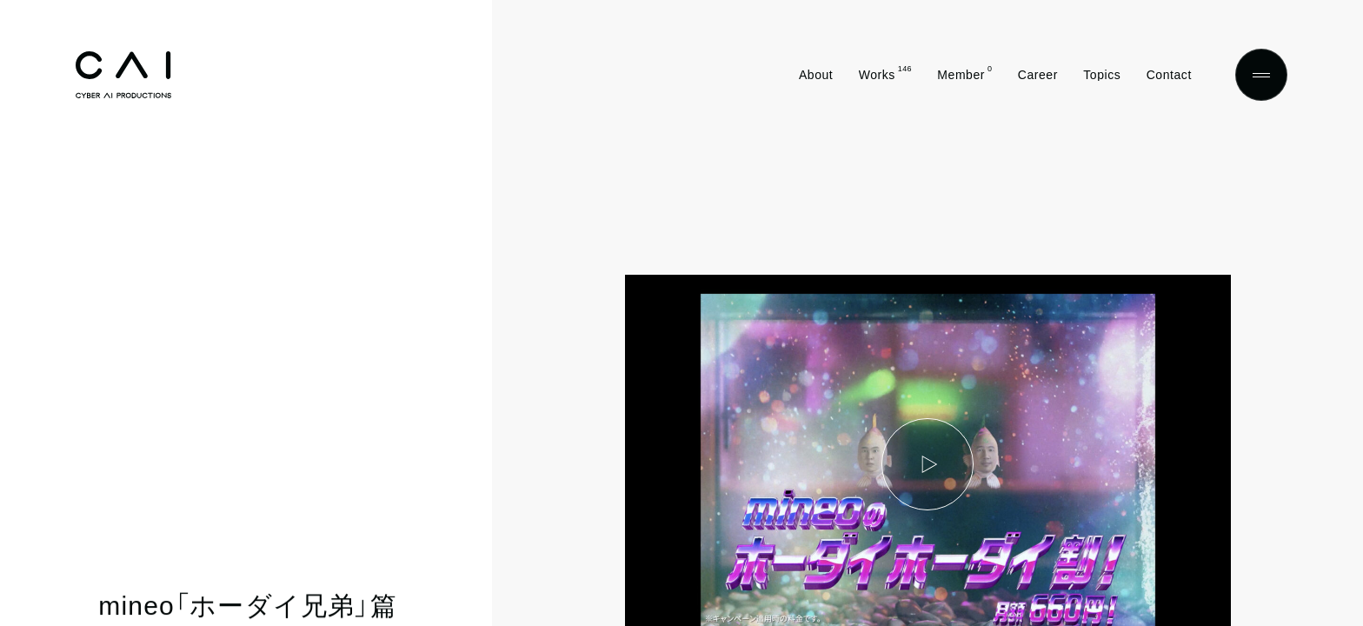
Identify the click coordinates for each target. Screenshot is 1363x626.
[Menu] (1261, 75)
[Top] (123, 74)
